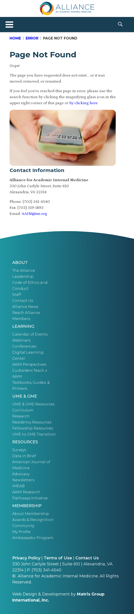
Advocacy (20, 474)
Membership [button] (27, 505)
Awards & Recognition (33, 520)
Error (32, 38)
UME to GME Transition (34, 434)
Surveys (19, 450)
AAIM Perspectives (29, 364)
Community (23, 526)
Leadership (22, 276)
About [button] (20, 262)
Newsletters (23, 480)
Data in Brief (24, 456)
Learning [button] (23, 326)
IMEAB (18, 486)
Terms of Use (58, 558)
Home (15, 38)
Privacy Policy (26, 558)
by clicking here (83, 103)
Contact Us (22, 301)
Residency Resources (31, 422)
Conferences (24, 346)
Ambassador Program (32, 538)
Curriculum (22, 410)
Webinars (21, 340)
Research (21, 416)
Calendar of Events (29, 334)
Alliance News (25, 307)
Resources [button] (25, 442)
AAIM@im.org (34, 214)
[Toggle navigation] (9, 24)
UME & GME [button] (24, 396)
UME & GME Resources (33, 404)
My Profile (21, 532)
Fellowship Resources (32, 428)
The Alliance (23, 270)
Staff (16, 294)
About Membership (30, 514)
